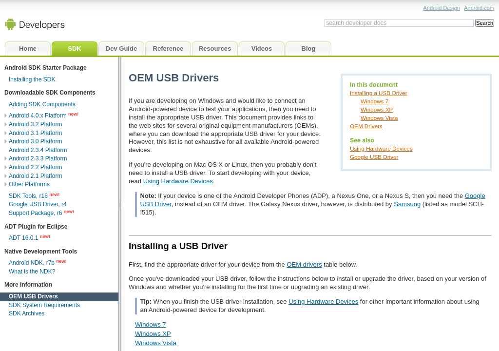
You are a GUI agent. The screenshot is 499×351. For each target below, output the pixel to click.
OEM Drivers (366, 126)
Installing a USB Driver (378, 93)
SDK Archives (26, 313)
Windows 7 (374, 101)
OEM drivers (304, 264)
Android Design (441, 8)
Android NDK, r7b (32, 262)
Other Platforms (29, 184)
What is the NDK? (32, 271)
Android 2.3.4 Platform (38, 150)
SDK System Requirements (44, 305)
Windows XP (377, 109)
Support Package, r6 (35, 213)
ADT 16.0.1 (23, 237)
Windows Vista (379, 118)
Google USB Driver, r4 (38, 204)
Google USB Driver (374, 157)
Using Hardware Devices (381, 148)
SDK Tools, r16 (28, 196)
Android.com (479, 8)
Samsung (407, 204)
